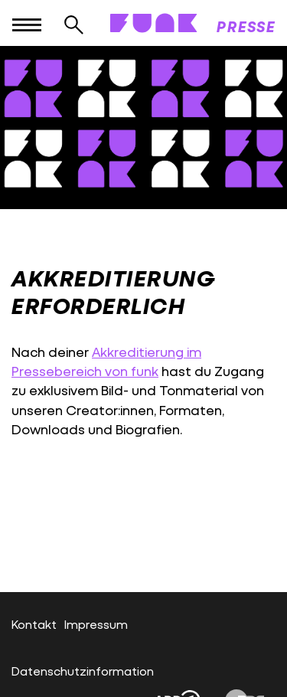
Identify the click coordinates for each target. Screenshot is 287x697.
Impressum (96, 624)
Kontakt (34, 624)
